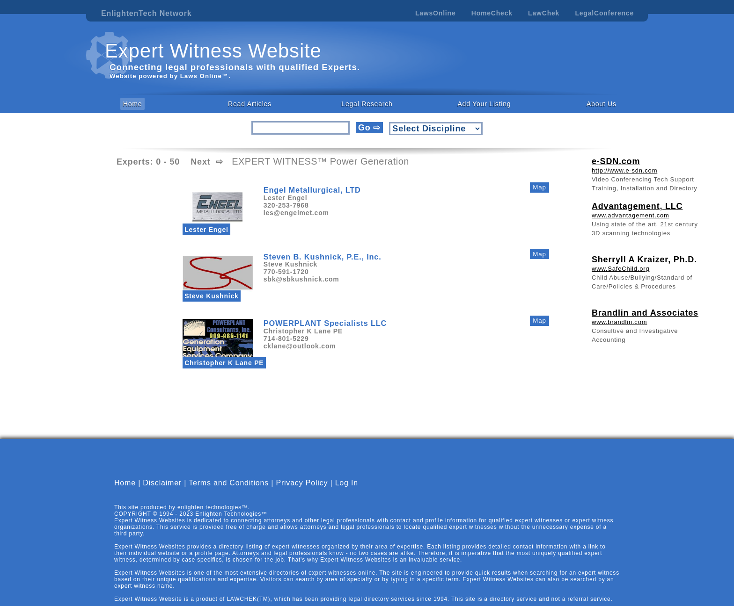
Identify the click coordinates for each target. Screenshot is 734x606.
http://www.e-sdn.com (624, 170)
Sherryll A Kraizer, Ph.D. (644, 259)
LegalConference (604, 13)
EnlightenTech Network (146, 13)
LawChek (543, 13)
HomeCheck (492, 13)
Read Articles (250, 104)
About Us (602, 104)
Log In (346, 491)
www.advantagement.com (630, 215)
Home (132, 104)
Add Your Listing (484, 104)
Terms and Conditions (229, 491)
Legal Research (366, 104)
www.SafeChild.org (620, 268)
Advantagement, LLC (637, 206)
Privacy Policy (302, 491)
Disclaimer (162, 491)
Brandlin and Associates (645, 312)
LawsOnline (435, 13)
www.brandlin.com (619, 321)
